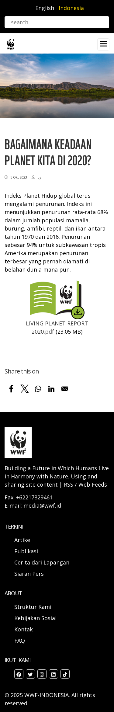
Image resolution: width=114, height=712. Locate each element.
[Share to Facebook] (11, 389)
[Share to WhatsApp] (38, 389)
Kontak (23, 629)
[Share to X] (24, 389)
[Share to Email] (64, 389)
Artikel (23, 540)
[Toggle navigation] (103, 44)
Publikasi (26, 551)
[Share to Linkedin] (51, 389)
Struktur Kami (32, 606)
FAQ (19, 640)
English (44, 8)
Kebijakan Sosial (35, 618)
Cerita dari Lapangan (41, 562)
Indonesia (71, 8)
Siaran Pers (29, 573)
